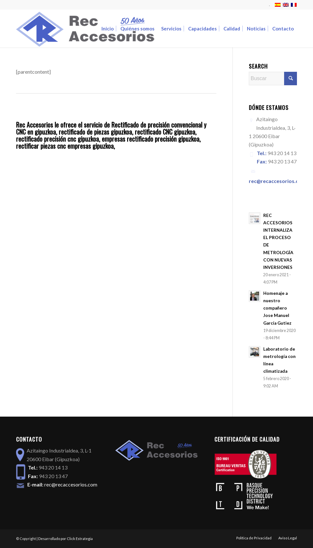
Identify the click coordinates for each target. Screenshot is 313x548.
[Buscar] (273, 78)
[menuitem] (268, 4)
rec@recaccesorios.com (70, 484)
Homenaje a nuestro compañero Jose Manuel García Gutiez (277, 308)
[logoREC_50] (85, 28)
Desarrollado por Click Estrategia (65, 538)
